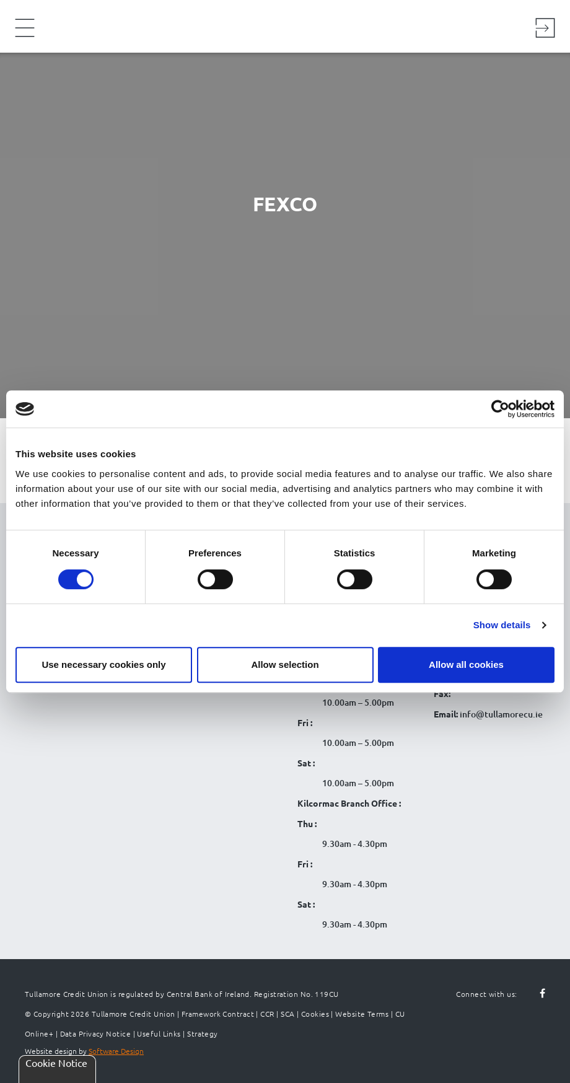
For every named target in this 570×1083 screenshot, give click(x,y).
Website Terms (361, 1014)
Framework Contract (218, 1014)
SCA (287, 1014)
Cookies (315, 1014)
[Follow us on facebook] (535, 994)
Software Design (116, 1051)
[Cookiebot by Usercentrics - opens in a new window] (500, 409)
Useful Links (158, 1033)
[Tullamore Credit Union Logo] (279, 24)
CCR (267, 1014)
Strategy (202, 1033)
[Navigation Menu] (24, 36)
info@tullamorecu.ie (500, 714)
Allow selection (284, 664)
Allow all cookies (466, 664)
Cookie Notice (56, 1062)
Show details (502, 625)
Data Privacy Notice (95, 1033)
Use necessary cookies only (103, 664)
